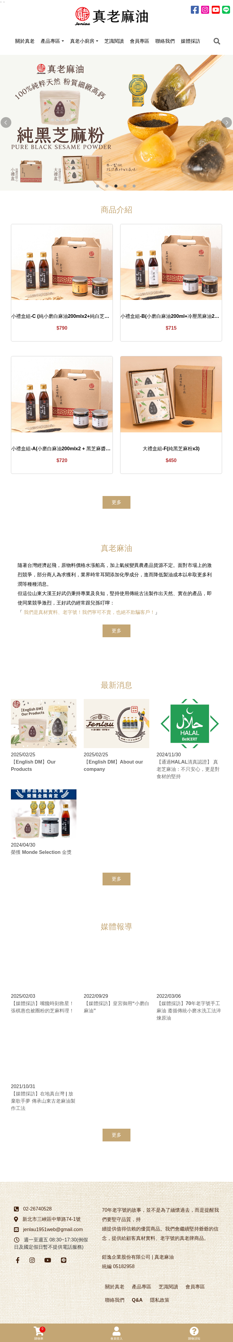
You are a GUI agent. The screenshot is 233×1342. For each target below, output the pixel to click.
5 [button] (134, 186)
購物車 (40, 1333)
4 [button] (125, 186)
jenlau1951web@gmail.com (53, 1230)
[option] (116, 123)
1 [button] (97, 186)
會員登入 (116, 1333)
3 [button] (115, 186)
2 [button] (106, 186)
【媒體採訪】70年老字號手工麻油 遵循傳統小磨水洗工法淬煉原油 (189, 1011)
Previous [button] (6, 124)
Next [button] (227, 124)
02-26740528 (37, 1209)
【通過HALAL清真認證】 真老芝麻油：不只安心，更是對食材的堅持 (188, 770)
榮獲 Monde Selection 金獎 (41, 853)
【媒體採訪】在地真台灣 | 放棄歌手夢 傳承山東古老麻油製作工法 (43, 1102)
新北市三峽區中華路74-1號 (51, 1220)
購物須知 (194, 1333)
